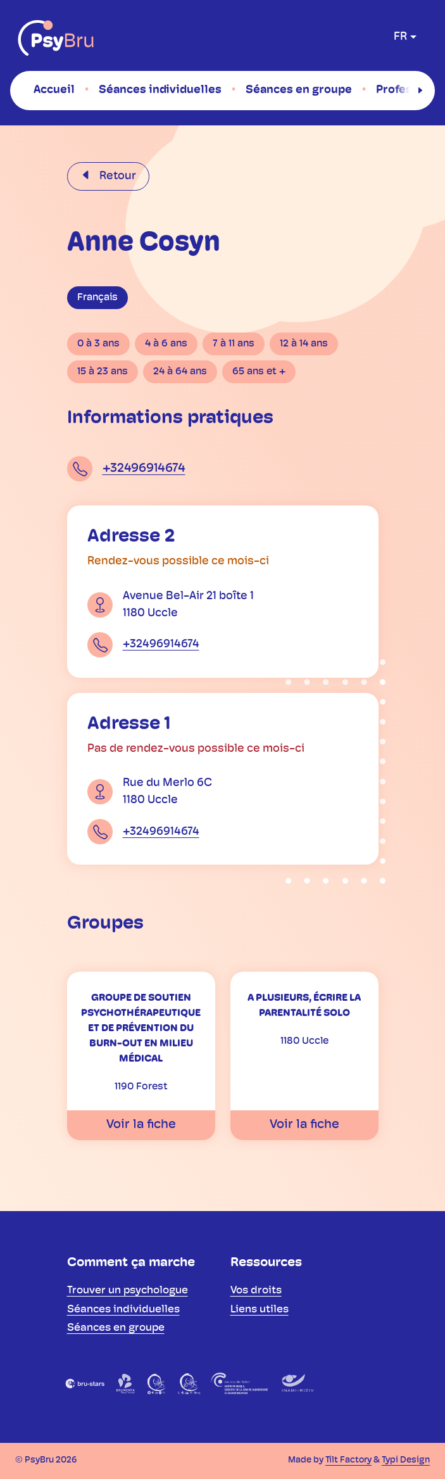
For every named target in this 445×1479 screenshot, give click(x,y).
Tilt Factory (348, 1460)
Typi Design (406, 1460)
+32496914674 (144, 468)
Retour (116, 176)
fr (400, 37)
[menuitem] (54, 90)
